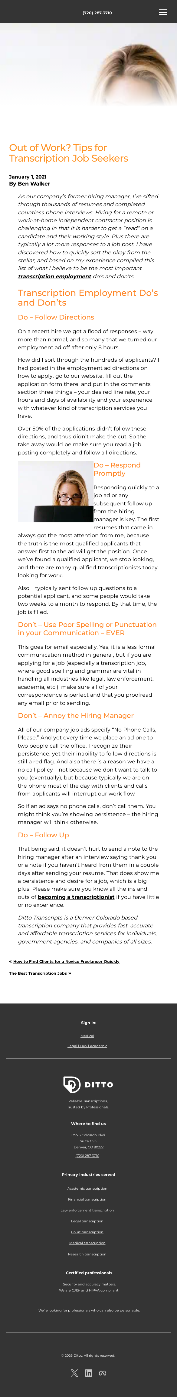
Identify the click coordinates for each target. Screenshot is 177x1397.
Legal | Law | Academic (87, 1046)
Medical (87, 1036)
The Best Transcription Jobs (38, 973)
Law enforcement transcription (87, 1210)
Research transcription (87, 1254)
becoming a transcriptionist (76, 897)
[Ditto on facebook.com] (102, 1373)
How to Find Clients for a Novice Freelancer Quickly (66, 961)
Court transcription (87, 1232)
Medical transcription (87, 1243)
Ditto (24, 12)
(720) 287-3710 (97, 13)
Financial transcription (87, 1199)
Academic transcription (87, 1188)
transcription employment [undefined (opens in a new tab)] (54, 276)
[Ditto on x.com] (74, 1373)
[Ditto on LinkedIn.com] (88, 1373)
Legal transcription (87, 1221)
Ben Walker (34, 183)
